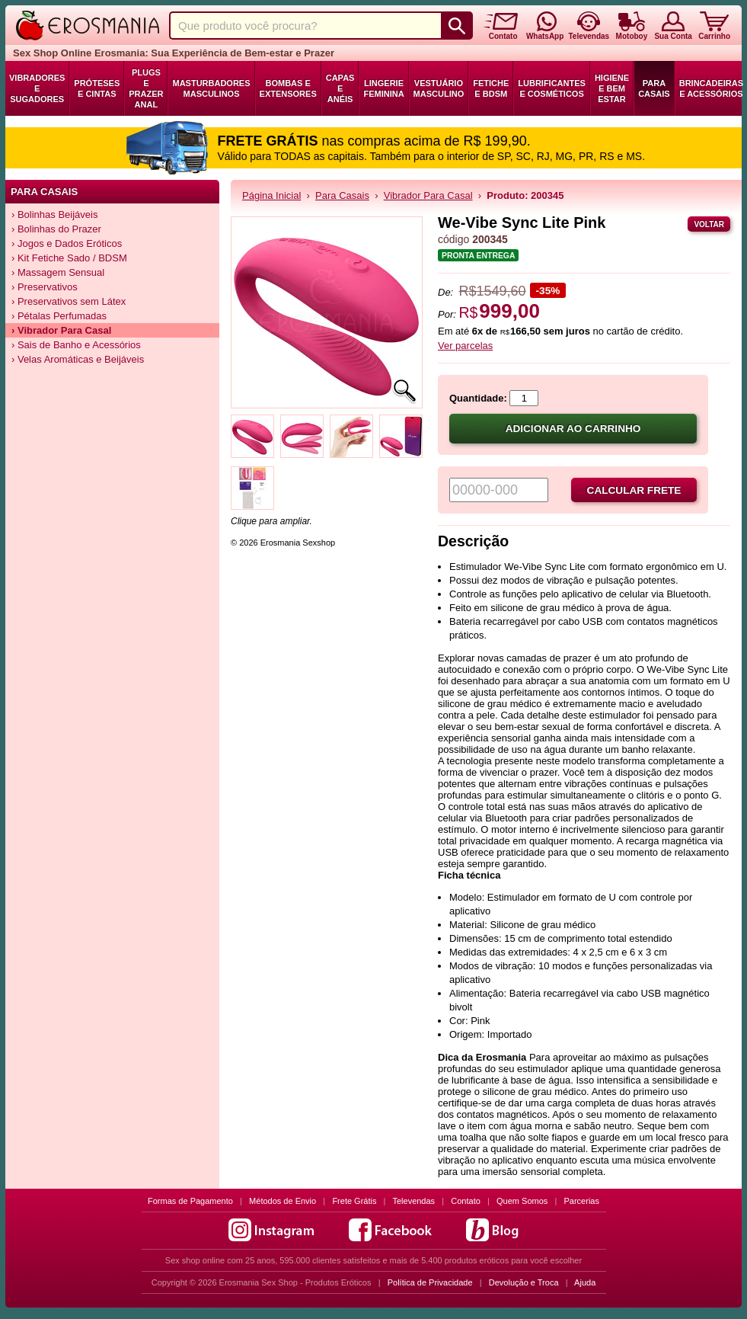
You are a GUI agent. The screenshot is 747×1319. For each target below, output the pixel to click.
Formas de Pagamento (190, 1200)
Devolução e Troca (524, 1282)
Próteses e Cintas (97, 88)
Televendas (413, 1200)
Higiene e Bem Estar (612, 88)
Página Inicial (271, 195)
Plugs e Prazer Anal (146, 88)
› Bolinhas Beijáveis (54, 214)
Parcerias (581, 1200)
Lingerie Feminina (383, 88)
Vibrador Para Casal (428, 195)
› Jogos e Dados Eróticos (66, 243)
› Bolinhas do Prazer (56, 229)
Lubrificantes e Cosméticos (552, 88)
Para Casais (654, 88)
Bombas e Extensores (288, 88)
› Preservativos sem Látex (68, 301)
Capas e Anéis (340, 88)
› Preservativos (44, 287)
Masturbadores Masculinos (211, 88)
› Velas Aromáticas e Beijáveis (77, 359)
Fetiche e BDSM (491, 88)
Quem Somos (521, 1200)
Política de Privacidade (430, 1282)
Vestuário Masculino (438, 88)
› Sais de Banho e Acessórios (76, 345)
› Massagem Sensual (57, 272)
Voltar (709, 224)
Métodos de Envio (282, 1200)
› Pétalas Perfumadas (59, 316)
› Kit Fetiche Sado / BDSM (69, 258)
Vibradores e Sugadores (37, 88)
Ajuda (584, 1282)
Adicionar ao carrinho (573, 428)
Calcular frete (634, 490)
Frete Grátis (354, 1200)
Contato (465, 1200)
